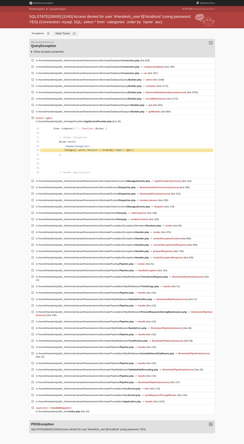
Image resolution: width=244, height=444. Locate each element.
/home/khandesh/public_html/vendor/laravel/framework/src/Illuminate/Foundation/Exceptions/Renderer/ (100, 225)
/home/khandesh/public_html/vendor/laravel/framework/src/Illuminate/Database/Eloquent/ (91, 105)
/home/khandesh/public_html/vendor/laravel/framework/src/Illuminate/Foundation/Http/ (89, 388)
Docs (205, 3)
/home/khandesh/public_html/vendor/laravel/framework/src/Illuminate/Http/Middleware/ (95, 299)
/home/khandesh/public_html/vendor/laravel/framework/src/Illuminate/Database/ (89, 60)
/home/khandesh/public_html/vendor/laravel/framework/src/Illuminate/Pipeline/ (86, 270)
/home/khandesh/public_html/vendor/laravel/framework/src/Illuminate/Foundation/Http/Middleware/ (103, 276)
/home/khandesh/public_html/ (59, 411)
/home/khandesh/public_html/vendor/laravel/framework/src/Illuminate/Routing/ (86, 264)
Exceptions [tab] (41, 33)
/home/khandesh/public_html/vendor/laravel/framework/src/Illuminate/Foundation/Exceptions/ (93, 232)
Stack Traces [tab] (65, 33)
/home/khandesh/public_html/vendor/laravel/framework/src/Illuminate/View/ (82, 213)
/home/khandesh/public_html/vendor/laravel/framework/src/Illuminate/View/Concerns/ (94, 181)
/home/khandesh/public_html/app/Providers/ (75, 121)
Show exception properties (49, 51)
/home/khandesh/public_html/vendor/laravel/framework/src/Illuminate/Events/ (87, 187)
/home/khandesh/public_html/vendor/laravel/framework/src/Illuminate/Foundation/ (90, 401)
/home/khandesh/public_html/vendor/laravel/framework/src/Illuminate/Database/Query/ (90, 79)
